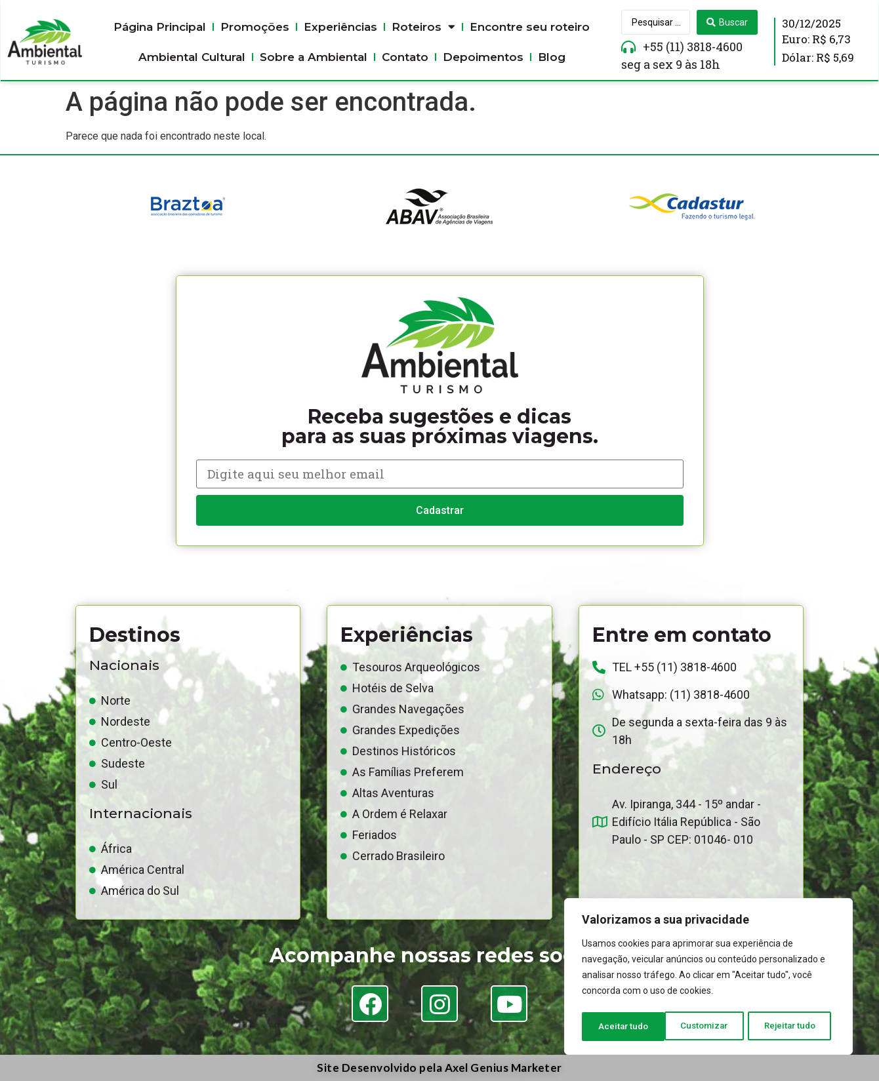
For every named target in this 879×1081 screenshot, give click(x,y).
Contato (405, 57)
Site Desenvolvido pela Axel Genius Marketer (439, 1067)
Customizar (621, 1026)
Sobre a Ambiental (313, 57)
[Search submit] (727, 22)
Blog (551, 57)
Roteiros (423, 26)
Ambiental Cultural (191, 57)
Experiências (340, 26)
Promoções (254, 26)
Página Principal (159, 26)
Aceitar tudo (795, 1026)
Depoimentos (483, 57)
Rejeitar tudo (707, 1026)
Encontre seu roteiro (530, 26)
